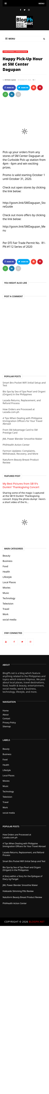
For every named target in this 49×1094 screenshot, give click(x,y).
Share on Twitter (23, 88)
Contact (6, 718)
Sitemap (7, 726)
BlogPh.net (37, 921)
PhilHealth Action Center (16, 444)
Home (6, 710)
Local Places (9, 582)
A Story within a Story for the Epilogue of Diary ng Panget (22, 877)
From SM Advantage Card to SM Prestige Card (20, 431)
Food (5, 566)
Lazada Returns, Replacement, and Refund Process (22, 402)
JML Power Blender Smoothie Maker (22, 438)
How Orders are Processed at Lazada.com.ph (19, 411)
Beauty (6, 555)
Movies (6, 587)
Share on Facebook (9, 88)
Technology (9, 598)
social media (9, 619)
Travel (6, 608)
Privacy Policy (9, 722)
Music (6, 592)
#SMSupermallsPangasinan (15, 52)
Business (7, 561)
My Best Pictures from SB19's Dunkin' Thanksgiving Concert (21, 485)
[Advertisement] (24, 1009)
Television (8, 603)
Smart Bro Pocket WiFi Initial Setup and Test (24, 384)
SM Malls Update (10, 80)
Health (6, 571)
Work (5, 614)
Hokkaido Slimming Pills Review (18, 891)
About (5, 714)
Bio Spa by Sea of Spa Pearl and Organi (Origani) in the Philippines (24, 393)
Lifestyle (7, 576)
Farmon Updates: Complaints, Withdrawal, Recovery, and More (20, 452)
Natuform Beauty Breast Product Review (21, 461)
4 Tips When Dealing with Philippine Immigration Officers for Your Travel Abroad (22, 421)
